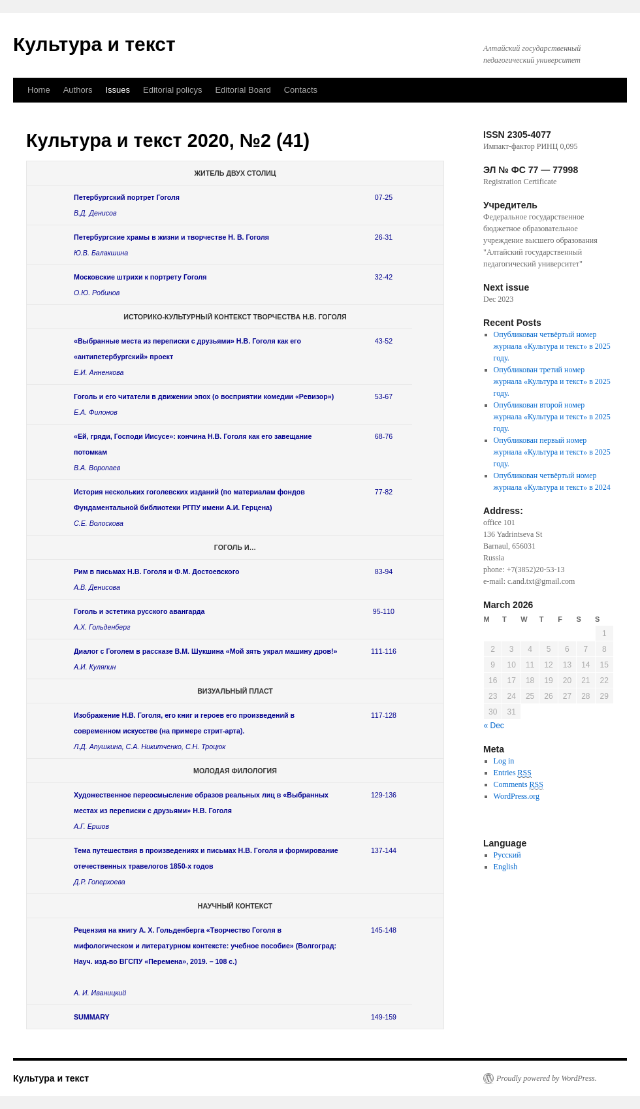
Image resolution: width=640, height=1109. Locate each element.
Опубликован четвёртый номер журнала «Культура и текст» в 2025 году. (552, 346)
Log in (504, 760)
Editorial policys (172, 90)
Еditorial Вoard (242, 90)
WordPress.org (516, 796)
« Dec (494, 725)
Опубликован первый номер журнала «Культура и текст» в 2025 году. (552, 452)
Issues (118, 90)
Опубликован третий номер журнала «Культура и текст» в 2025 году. (552, 381)
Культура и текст (94, 44)
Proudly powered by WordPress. (546, 1078)
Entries (513, 773)
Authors (78, 90)
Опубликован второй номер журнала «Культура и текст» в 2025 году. (552, 416)
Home (38, 90)
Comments (518, 785)
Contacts (300, 90)
